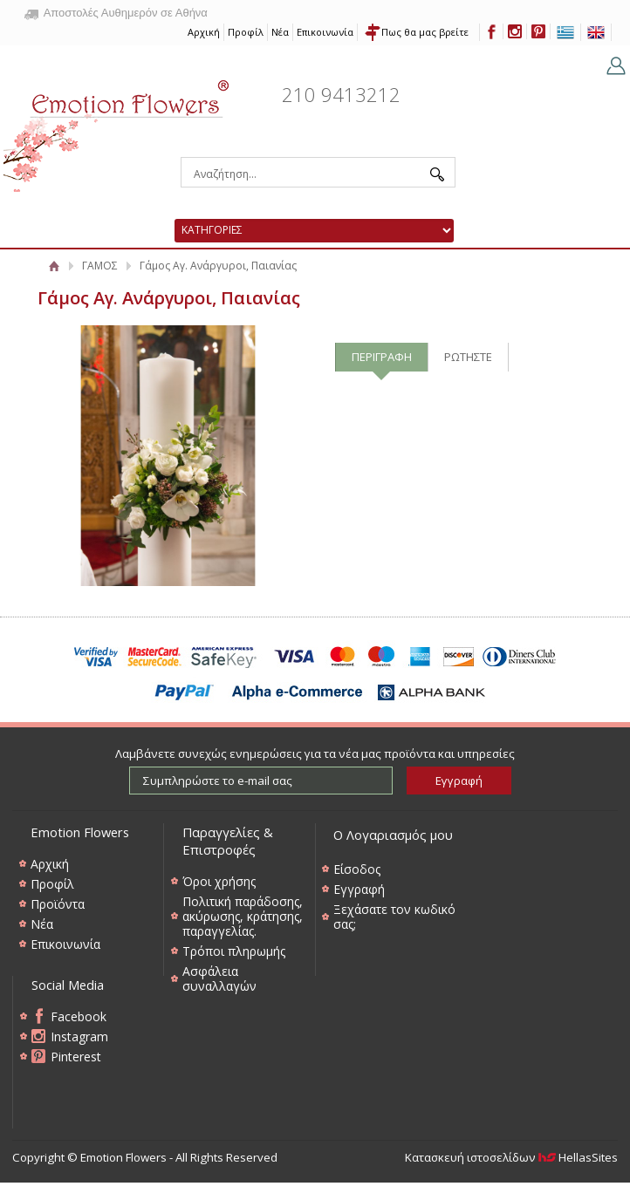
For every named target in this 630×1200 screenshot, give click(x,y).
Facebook (78, 1016)
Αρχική (204, 31)
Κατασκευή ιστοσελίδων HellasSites (511, 1157)
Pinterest (76, 1056)
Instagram (79, 1036)
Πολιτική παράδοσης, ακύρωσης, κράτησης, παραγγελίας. (242, 916)
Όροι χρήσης (219, 881)
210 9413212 (341, 95)
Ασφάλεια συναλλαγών (219, 978)
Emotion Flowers (116, 130)
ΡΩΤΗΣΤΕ (468, 357)
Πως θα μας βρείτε (425, 31)
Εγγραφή (359, 889)
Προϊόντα (58, 904)
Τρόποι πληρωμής (233, 951)
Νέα (280, 31)
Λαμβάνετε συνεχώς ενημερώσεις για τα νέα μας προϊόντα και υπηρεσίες (315, 753)
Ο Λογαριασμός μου (393, 834)
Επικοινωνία (325, 31)
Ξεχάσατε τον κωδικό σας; (394, 916)
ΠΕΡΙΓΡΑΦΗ (382, 357)
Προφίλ (246, 31)
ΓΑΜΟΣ (100, 265)
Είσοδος (356, 869)
